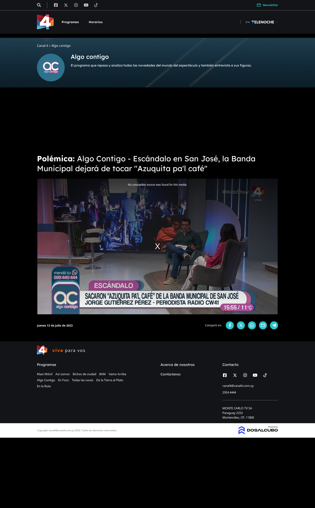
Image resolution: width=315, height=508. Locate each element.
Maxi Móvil (44, 374)
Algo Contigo (46, 380)
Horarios (95, 22)
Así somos (62, 374)
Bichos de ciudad (84, 374)
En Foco (63, 380)
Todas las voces (82, 380)
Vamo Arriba (117, 374)
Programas (70, 22)
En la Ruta (44, 386)
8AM (102, 374)
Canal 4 (42, 46)
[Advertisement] (157, 120)
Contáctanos (171, 374)
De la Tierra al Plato (109, 380)
